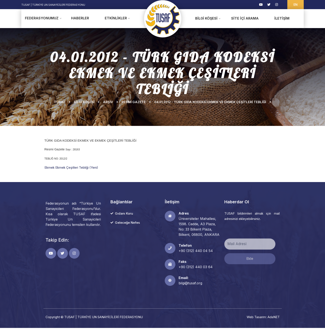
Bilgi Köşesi (206, 18)
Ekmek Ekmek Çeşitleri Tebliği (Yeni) (71, 169)
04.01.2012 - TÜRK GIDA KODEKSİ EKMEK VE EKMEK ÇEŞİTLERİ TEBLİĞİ (210, 103)
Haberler (80, 18)
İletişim (281, 18)
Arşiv (108, 103)
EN (296, 4)
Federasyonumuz (42, 18)
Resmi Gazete (134, 103)
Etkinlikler (116, 18)
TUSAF (59, 103)
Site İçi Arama (245, 18)
